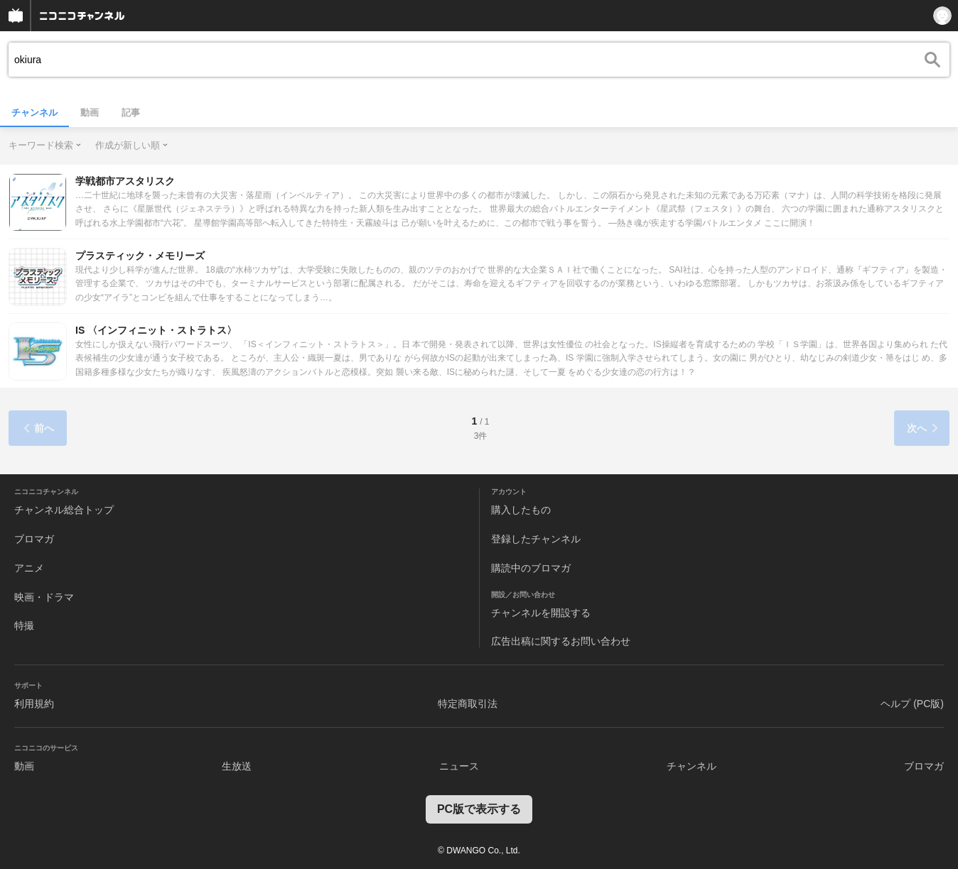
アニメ (29, 568)
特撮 (24, 625)
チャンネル (34, 112)
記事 (131, 112)
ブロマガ (34, 539)
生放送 (237, 766)
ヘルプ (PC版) (912, 703)
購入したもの (521, 509)
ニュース (459, 766)
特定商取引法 (467, 703)
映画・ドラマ (44, 597)
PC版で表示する (479, 809)
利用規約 (34, 703)
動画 (89, 112)
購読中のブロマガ (531, 568)
